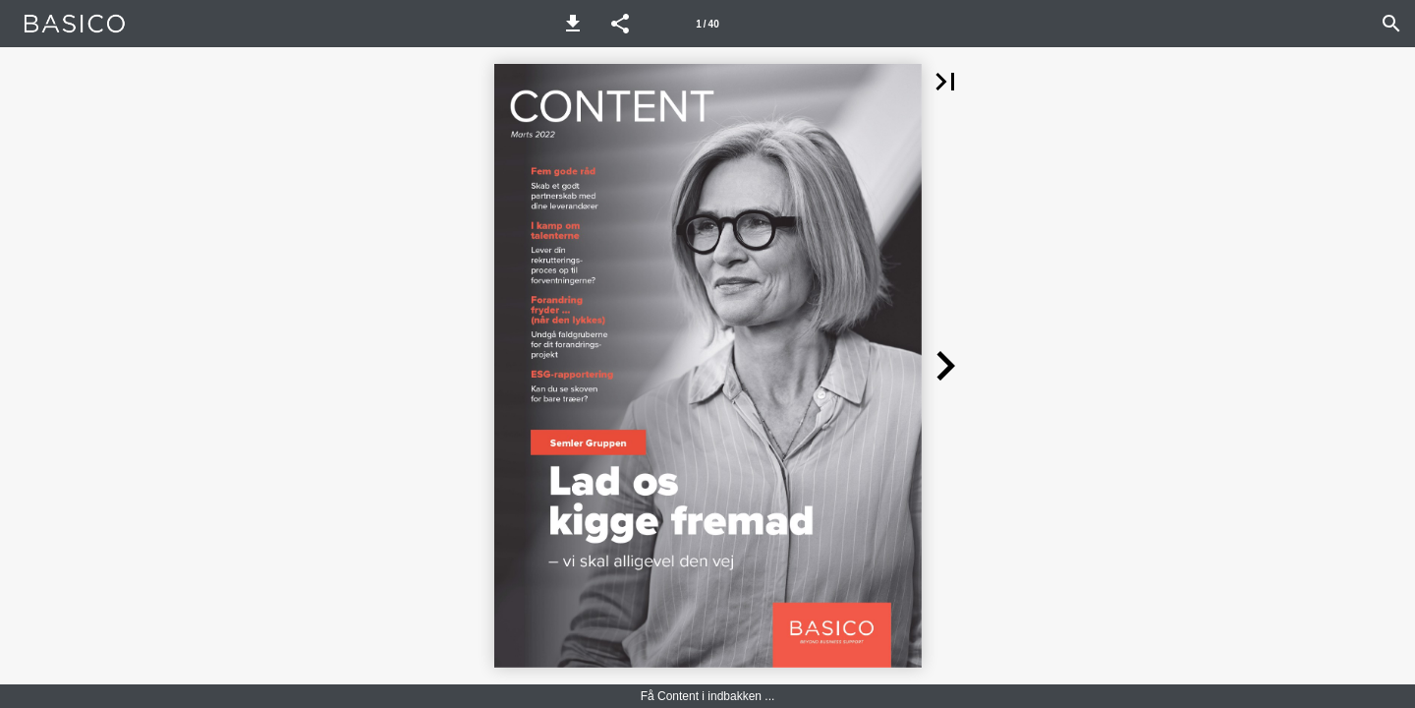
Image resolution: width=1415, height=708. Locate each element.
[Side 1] (707, 23)
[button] (572, 23)
